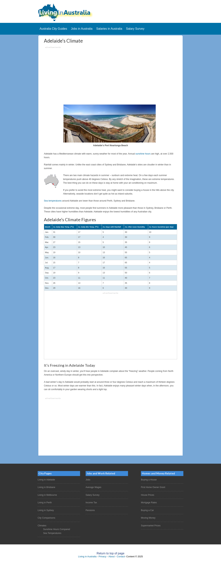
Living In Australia (110, 12)
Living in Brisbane (46, 487)
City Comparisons (46, 518)
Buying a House (149, 479)
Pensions (90, 510)
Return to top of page (110, 553)
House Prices (147, 495)
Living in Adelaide (46, 479)
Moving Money (148, 518)
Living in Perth (45, 502)
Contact (121, 556)
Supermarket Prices (150, 525)
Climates (42, 525)
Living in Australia (87, 556)
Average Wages (93, 487)
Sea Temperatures (52, 533)
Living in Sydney (46, 510)
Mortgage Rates (149, 502)
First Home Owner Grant (153, 487)
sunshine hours (142, 153)
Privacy (102, 556)
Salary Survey (92, 495)
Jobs (88, 479)
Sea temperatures (52, 200)
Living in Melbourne (47, 495)
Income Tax (91, 502)
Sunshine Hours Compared (56, 529)
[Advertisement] (110, 75)
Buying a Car (147, 510)
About (111, 556)
